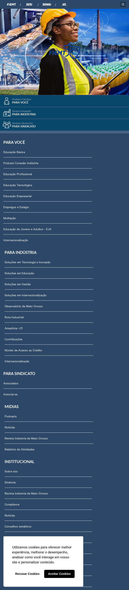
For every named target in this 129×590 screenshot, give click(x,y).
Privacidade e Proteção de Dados (27, 477)
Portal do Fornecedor (19, 433)
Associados (10, 277)
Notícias (72, 288)
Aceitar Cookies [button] (59, 573)
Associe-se (10, 288)
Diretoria (11, 345)
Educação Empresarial (17, 197)
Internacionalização (15, 241)
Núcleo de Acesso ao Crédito (86, 241)
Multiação (9, 219)
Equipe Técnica (15, 400)
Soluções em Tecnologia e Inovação (90, 153)
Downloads (13, 488)
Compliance (13, 367)
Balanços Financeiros (19, 466)
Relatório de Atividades (82, 310)
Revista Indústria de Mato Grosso (88, 299)
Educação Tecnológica (17, 186)
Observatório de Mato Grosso (86, 197)
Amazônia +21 (76, 219)
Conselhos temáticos (19, 389)
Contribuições (76, 230)
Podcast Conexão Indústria (20, 164)
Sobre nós (12, 334)
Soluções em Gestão (80, 175)
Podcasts (73, 277)
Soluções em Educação (82, 164)
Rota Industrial (76, 208)
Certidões (12, 499)
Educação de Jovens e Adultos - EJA (27, 230)
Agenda (11, 411)
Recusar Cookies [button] (27, 573)
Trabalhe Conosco (17, 422)
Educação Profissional (17, 175)
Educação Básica (14, 153)
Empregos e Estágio (16, 208)
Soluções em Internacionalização (88, 186)
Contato (11, 444)
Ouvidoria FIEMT (17, 455)
